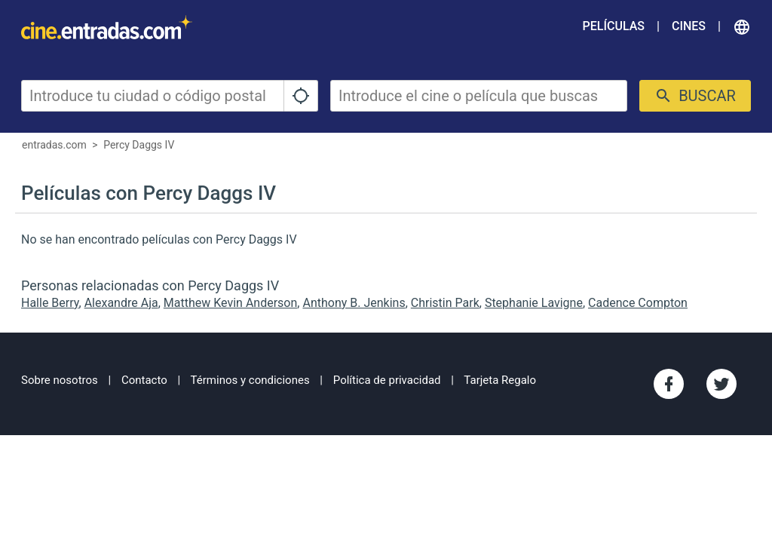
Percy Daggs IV (138, 145)
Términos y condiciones (250, 380)
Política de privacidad (387, 380)
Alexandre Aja (121, 303)
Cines (689, 26)
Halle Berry (50, 303)
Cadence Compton (638, 303)
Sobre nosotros (59, 380)
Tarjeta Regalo (500, 380)
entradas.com (54, 145)
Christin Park (445, 303)
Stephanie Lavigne (534, 303)
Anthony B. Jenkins (353, 303)
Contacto (144, 380)
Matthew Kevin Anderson (231, 303)
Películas (614, 26)
